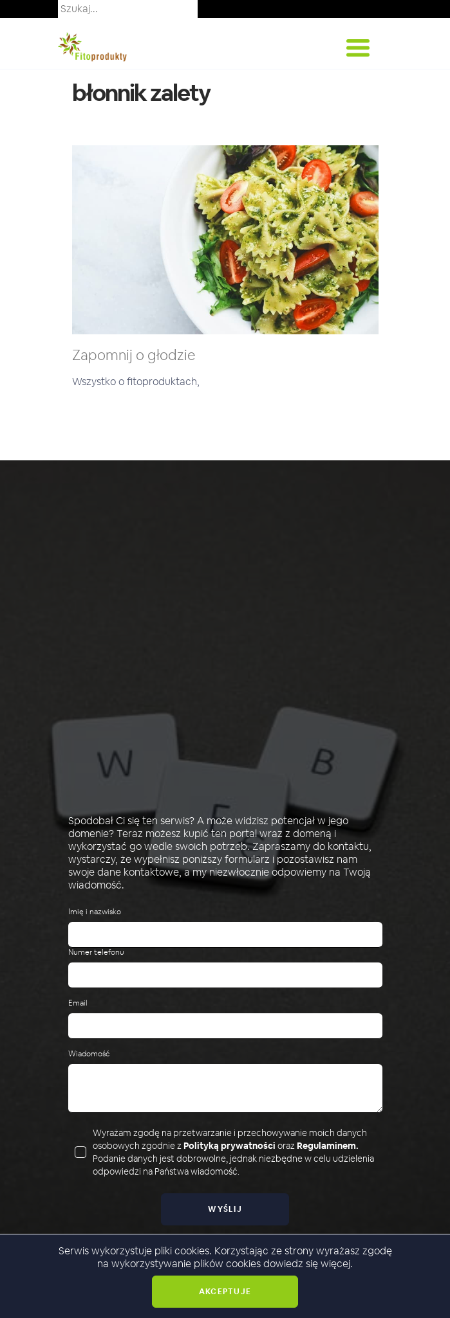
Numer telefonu (96, 952)
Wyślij (225, 1209)
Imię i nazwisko (94, 912)
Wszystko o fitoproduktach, (136, 381)
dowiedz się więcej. (308, 1263)
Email (78, 1003)
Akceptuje (225, 1291)
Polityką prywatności (229, 1145)
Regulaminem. (328, 1145)
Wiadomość (88, 1054)
